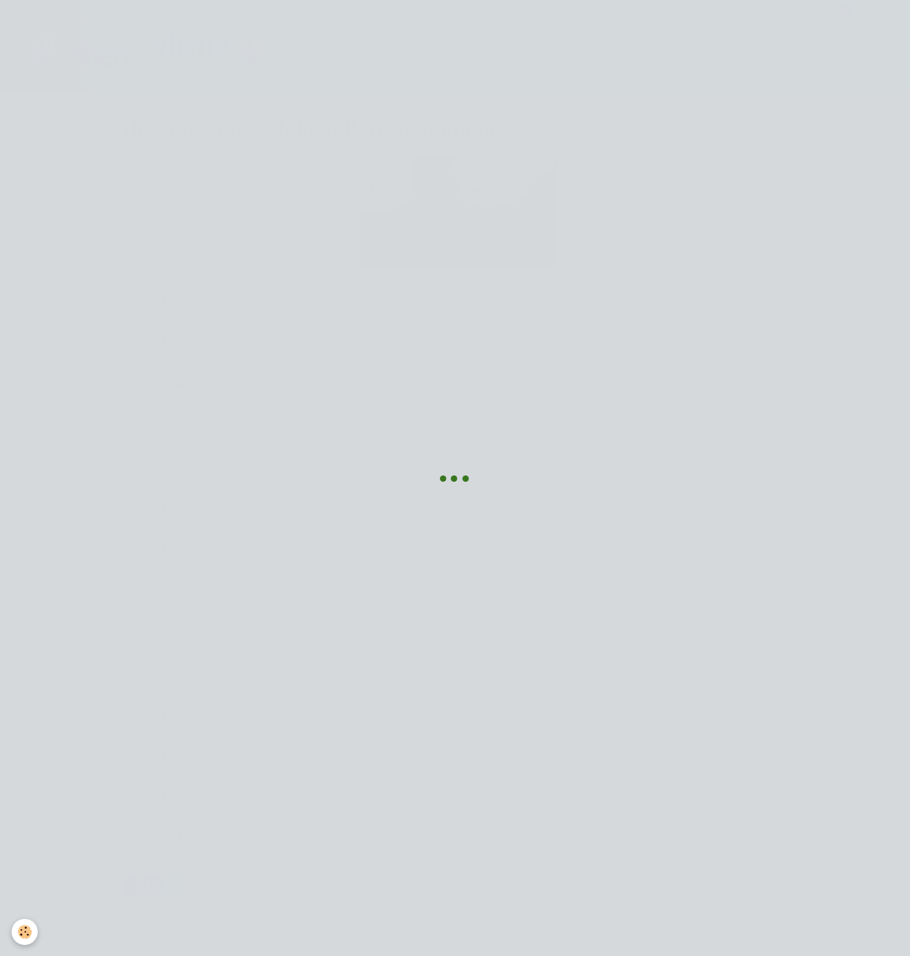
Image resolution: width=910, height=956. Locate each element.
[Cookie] (25, 932)
